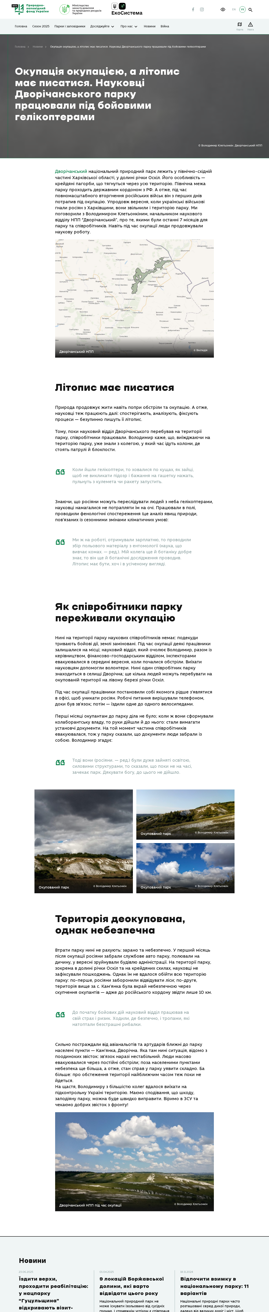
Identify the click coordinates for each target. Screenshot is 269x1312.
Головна (21, 26)
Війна (165, 26)
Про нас (127, 26)
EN (234, 9)
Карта (240, 29)
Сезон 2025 (40, 26)
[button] (223, 9)
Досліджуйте (99, 26)
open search (250, 10)
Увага (251, 29)
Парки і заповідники (69, 26)
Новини (149, 26)
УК (242, 9)
